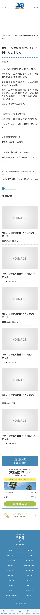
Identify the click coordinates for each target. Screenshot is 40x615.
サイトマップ (29, 595)
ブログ (10, 590)
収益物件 (10, 565)
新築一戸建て (10, 555)
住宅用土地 (29, 560)
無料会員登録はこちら (20, 504)
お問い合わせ (29, 590)
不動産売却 (29, 570)
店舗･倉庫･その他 (29, 565)
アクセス (29, 580)
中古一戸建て (29, 555)
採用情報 (10, 585)
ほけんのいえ (10, 570)
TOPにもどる (10, 188)
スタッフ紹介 (29, 575)
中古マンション (10, 560)
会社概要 (10, 575)
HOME (4, 36)
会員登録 (29, 550)
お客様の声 (10, 580)
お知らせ (10, 36)
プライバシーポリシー (10, 595)
